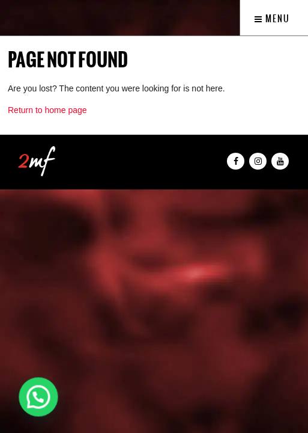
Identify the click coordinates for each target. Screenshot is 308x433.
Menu (272, 18)
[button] (38, 396)
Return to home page (47, 110)
